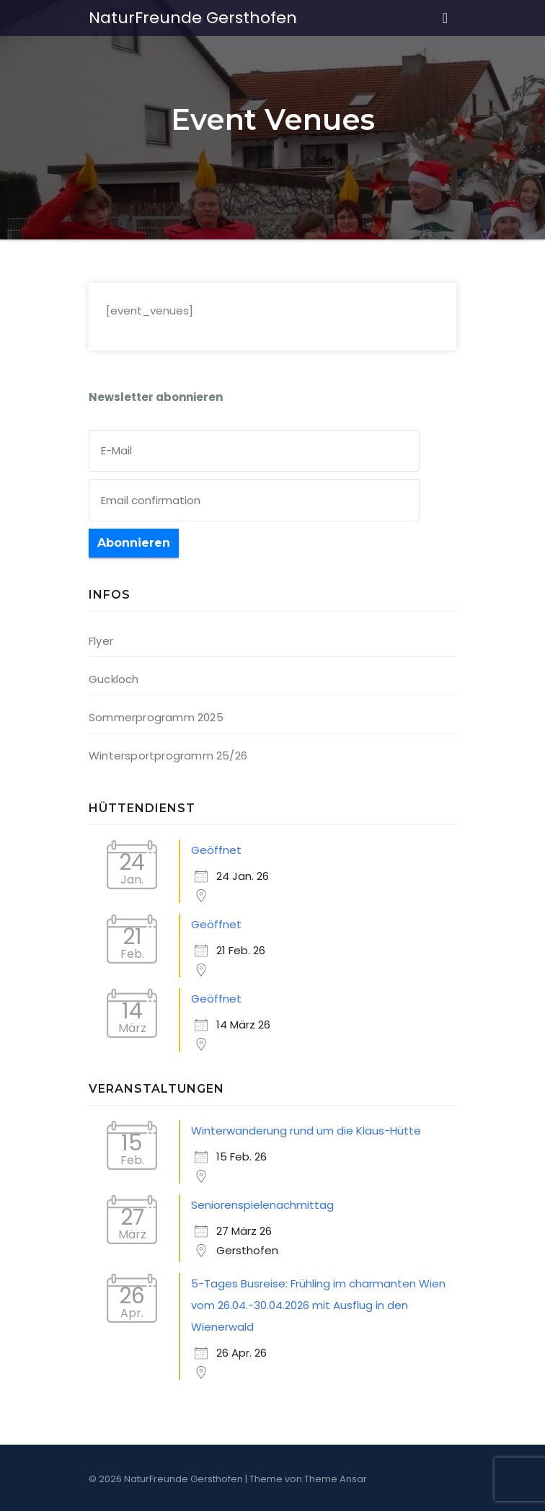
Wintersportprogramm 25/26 (168, 755)
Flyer (101, 640)
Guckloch (114, 679)
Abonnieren (133, 543)
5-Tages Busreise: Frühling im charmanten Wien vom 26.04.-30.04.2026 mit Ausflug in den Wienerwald (318, 1305)
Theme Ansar (335, 1479)
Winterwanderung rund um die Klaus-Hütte (306, 1130)
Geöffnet (216, 850)
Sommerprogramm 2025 (156, 717)
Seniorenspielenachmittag (262, 1204)
